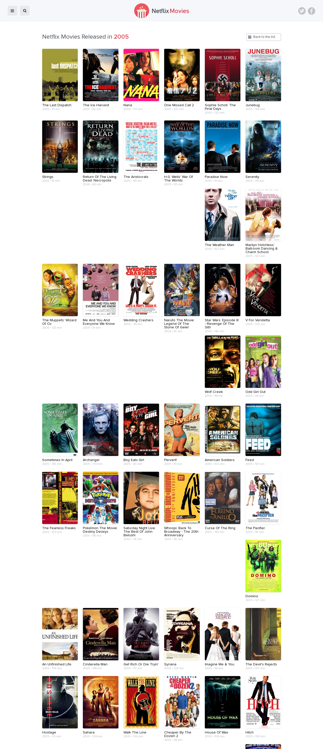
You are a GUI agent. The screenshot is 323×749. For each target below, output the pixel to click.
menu (12, 11)
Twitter (302, 11)
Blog (110, 741)
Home (96, 741)
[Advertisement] (161, 710)
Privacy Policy (222, 741)
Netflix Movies (19, 741)
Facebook (311, 11)
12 (174, 681)
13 (185, 681)
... (157, 681)
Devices (126, 741)
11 (163, 681)
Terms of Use (194, 741)
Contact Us (169, 741)
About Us (146, 741)
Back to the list (264, 37)
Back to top (306, 741)
